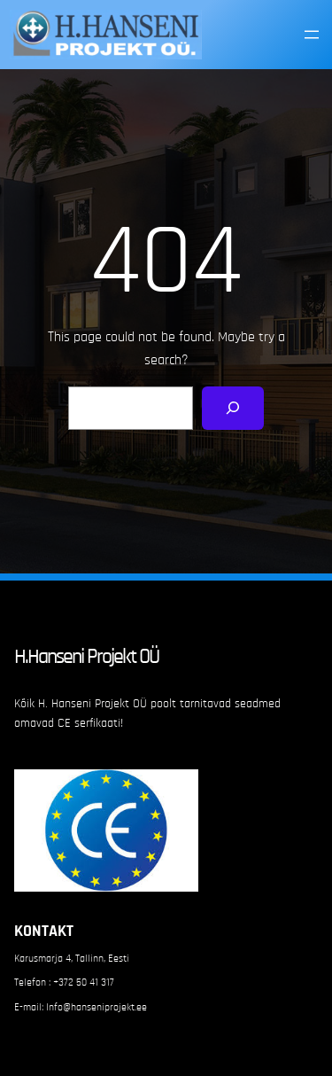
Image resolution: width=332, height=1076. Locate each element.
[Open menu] (311, 34)
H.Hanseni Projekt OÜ (86, 656)
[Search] (233, 408)
